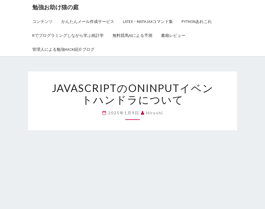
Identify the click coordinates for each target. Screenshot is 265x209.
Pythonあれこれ (197, 21)
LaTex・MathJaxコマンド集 (148, 21)
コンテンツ (42, 21)
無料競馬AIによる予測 (132, 35)
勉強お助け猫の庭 (55, 7)
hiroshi (154, 112)
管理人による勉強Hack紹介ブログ (63, 49)
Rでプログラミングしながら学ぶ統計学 (68, 35)
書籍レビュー (173, 35)
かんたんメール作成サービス (87, 21)
